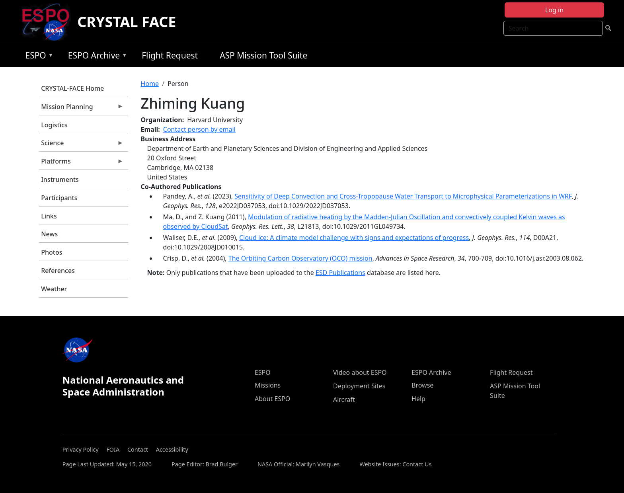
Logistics (54, 125)
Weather (54, 288)
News (49, 234)
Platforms (81, 163)
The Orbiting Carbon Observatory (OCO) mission (300, 258)
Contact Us (416, 464)
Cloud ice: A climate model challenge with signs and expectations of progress (354, 237)
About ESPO (272, 398)
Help (418, 398)
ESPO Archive (95, 57)
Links (49, 216)
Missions (268, 385)
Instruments (60, 179)
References (58, 270)
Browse (422, 385)
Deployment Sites (359, 386)
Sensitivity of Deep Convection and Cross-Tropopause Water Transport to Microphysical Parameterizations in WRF (402, 196)
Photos (51, 252)
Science (81, 144)
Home (150, 83)
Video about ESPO (360, 372)
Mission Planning (81, 108)
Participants (59, 197)
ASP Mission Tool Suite (263, 55)
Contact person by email (199, 129)
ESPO (37, 57)
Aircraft (344, 399)
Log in (554, 10)
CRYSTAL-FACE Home (72, 88)
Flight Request (170, 55)
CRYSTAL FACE (126, 21)
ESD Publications (340, 272)
